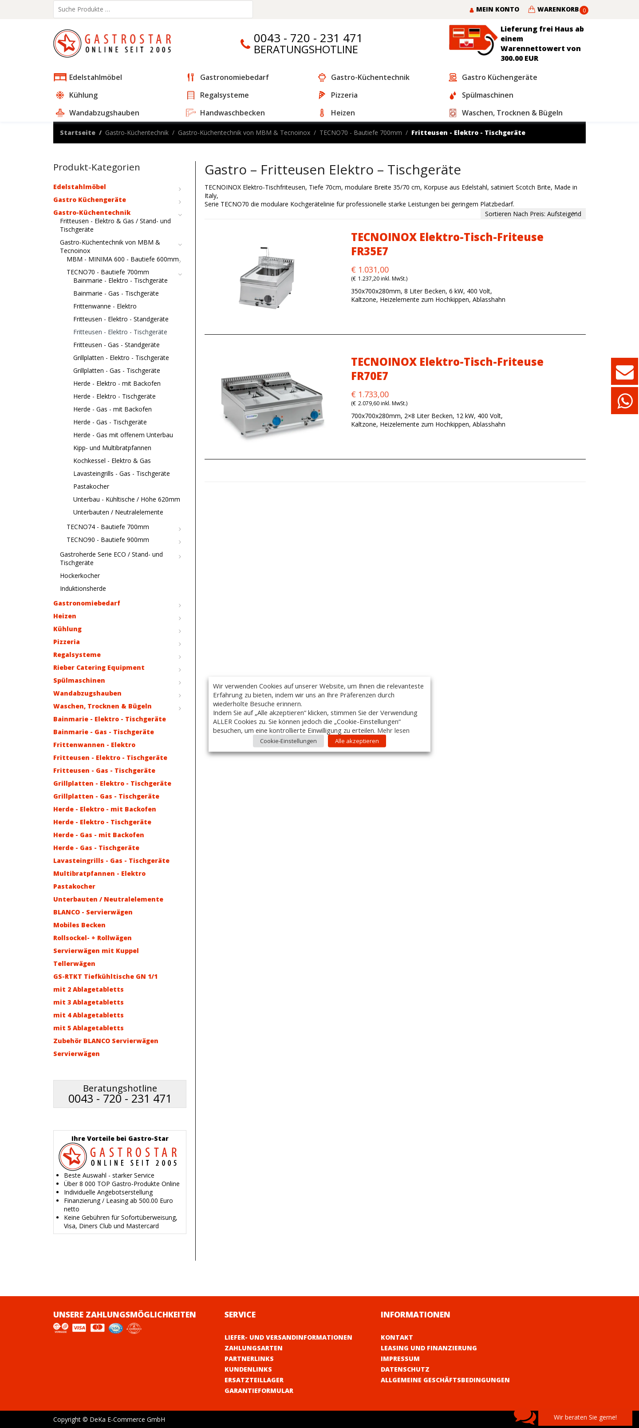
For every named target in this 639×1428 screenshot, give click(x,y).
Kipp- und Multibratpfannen (112, 447)
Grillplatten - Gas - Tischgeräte (116, 370)
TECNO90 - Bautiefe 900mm (108, 539)
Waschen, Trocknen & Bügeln (102, 706)
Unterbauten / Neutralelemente (118, 512)
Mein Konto (494, 9)
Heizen (64, 616)
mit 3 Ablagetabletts (88, 1002)
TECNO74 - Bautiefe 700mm (108, 526)
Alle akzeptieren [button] (357, 740)
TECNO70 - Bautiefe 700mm (361, 132)
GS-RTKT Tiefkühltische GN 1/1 (105, 976)
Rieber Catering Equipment (99, 667)
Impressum (400, 1358)
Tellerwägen (74, 963)
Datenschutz (405, 1369)
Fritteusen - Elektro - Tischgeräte (120, 332)
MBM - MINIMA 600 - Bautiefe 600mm (123, 259)
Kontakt (397, 1337)
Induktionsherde (83, 588)
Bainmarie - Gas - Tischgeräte (116, 293)
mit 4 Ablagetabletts (88, 1015)
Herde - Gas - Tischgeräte (110, 422)
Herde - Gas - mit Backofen (112, 409)
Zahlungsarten (254, 1348)
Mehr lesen (393, 729)
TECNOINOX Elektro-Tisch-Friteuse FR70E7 (447, 368)
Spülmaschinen (79, 680)
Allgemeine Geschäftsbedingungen (445, 1380)
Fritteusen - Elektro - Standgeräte (121, 319)
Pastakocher (91, 486)
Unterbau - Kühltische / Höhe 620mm (126, 499)
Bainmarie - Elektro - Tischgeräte (120, 280)
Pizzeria (66, 641)
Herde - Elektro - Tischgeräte (114, 396)
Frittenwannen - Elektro (94, 744)
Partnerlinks (249, 1358)
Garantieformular (259, 1390)
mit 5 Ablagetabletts (88, 1028)
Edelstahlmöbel (79, 186)
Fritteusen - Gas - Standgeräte (116, 344)
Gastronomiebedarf (86, 603)
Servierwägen (76, 1053)
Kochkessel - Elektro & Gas (112, 460)
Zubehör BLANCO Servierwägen (105, 1040)
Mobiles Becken (79, 925)
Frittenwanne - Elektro (105, 306)
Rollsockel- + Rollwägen (92, 938)
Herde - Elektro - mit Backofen (117, 383)
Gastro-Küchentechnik (137, 132)
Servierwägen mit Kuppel (96, 950)
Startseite (77, 132)
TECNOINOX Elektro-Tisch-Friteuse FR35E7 (447, 243)
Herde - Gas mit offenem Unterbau (123, 435)
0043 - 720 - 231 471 (308, 38)
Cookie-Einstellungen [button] (288, 740)
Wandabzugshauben (87, 693)
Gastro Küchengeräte (89, 199)
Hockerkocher (80, 575)
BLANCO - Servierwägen (93, 912)
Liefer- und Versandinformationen (288, 1337)
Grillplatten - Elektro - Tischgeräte (121, 357)
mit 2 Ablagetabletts (88, 989)
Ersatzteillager (254, 1380)
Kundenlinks (248, 1369)
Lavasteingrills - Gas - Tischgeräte (121, 473)
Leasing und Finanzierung (429, 1348)
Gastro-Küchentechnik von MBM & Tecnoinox (244, 132)
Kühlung (67, 629)
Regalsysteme (77, 654)
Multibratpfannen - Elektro (99, 873)
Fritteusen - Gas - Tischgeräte (104, 770)
